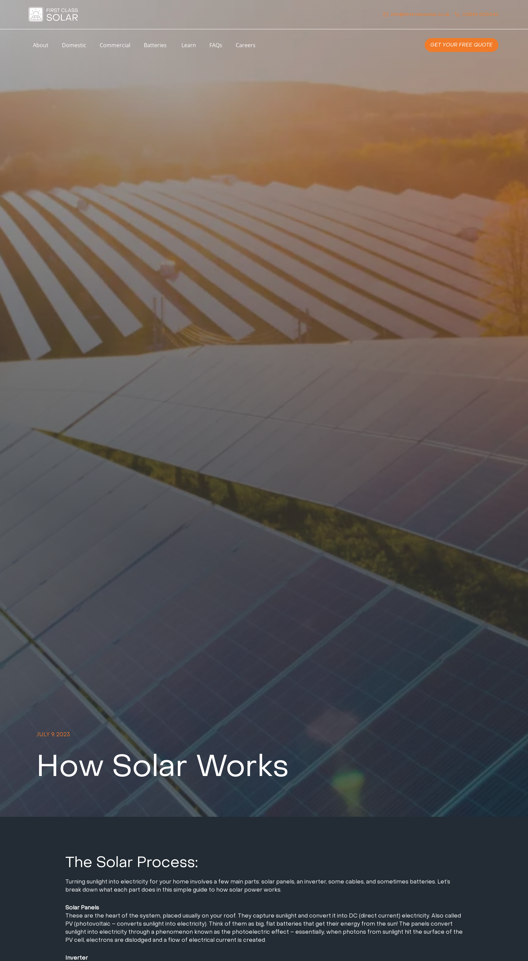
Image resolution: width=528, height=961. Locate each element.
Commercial (115, 45)
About (40, 45)
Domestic (74, 45)
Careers (246, 45)
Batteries (156, 45)
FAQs (215, 45)
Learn (189, 45)
